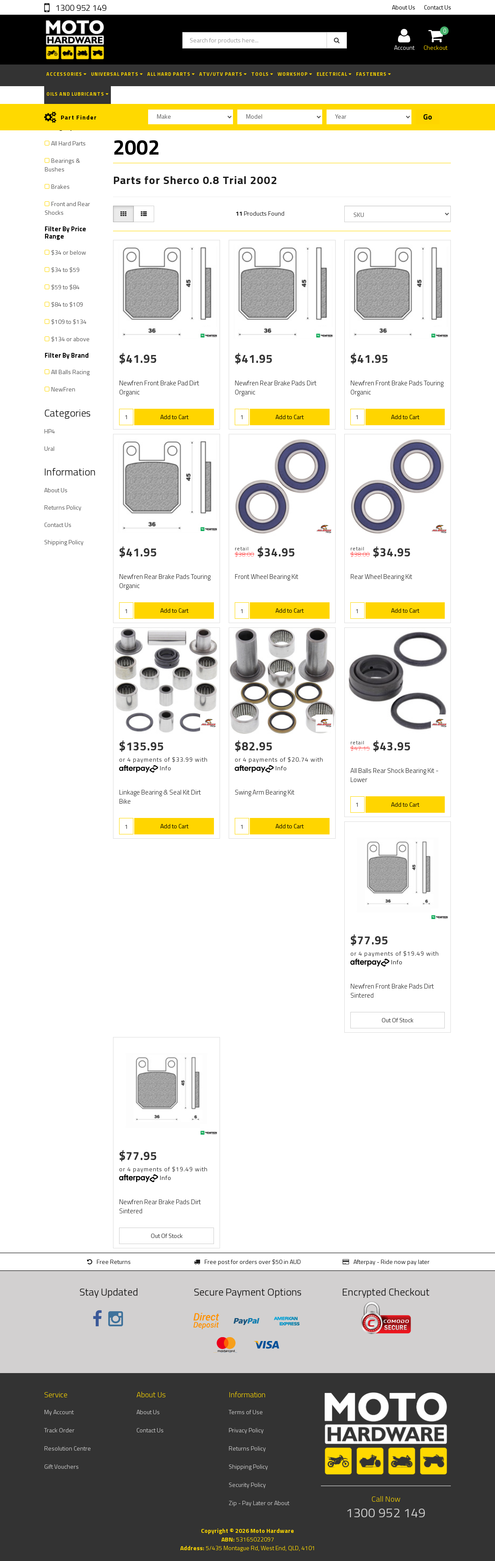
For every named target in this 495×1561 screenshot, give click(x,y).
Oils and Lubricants (77, 93)
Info (165, 767)
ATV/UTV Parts (223, 74)
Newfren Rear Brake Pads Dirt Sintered (160, 1206)
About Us (403, 7)
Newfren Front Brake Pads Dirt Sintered (392, 990)
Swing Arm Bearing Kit (264, 792)
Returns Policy (62, 507)
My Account (59, 1411)
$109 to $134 (69, 321)
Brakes (60, 186)
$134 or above (70, 338)
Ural (49, 448)
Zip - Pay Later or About (259, 1502)
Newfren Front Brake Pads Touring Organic (396, 387)
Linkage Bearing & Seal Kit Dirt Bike (160, 796)
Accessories (66, 74)
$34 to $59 (65, 269)
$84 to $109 (67, 304)
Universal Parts (117, 74)
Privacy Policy (246, 1430)
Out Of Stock (398, 1020)
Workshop (295, 74)
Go (427, 117)
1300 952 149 (80, 7)
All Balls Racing (70, 371)
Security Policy (247, 1484)
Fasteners (373, 74)
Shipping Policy (64, 541)
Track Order (59, 1430)
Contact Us (437, 7)
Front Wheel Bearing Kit (266, 577)
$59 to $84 (65, 286)
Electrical (334, 74)
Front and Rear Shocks (67, 208)
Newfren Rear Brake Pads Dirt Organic (276, 387)
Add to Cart (174, 416)
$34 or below (68, 252)
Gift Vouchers (61, 1466)
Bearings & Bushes (62, 165)
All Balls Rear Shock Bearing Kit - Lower (394, 775)
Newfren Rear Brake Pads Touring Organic (164, 581)
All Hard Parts (171, 74)
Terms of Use (246, 1411)
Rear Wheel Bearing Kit (381, 577)
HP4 (49, 431)
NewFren (63, 389)
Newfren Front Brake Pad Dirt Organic (159, 387)
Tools (262, 74)
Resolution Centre (67, 1448)
